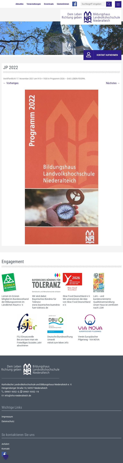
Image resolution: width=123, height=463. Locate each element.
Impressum (7, 416)
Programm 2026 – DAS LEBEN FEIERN (67, 78)
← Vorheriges (10, 83)
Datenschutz (8, 421)
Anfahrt (5, 444)
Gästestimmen (63, 4)
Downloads (49, 4)
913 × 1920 (43, 78)
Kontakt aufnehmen (107, 55)
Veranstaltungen (34, 4)
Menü (118, 4)
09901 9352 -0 (12, 391)
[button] (6, 457)
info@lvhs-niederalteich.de (18, 395)
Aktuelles (19, 4)
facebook (74, 4)
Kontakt (6, 448)
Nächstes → (113, 83)
